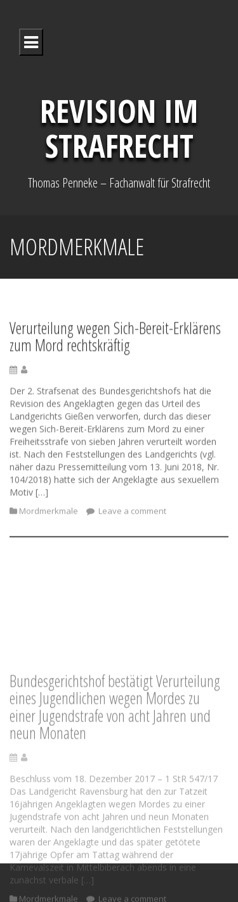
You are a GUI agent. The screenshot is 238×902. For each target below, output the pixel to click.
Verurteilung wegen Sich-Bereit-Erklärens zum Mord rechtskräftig (115, 340)
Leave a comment (131, 514)
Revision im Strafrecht (119, 128)
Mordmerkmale (48, 514)
